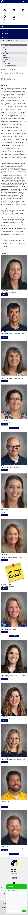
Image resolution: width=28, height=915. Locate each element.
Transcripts (6, 895)
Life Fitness (5, 51)
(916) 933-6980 (14, 877)
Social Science (6, 59)
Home (3, 40)
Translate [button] (7, 30)
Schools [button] (6, 26)
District (6, 33)
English (4, 49)
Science (4, 55)
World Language (6, 63)
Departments (9, 40)
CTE (4, 47)
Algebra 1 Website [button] (14, 428)
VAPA (4, 61)
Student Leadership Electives (9, 65)
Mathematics (16, 40)
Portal (5, 37)
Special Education (7, 57)
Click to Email (4, 294)
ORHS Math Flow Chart (8, 79)
